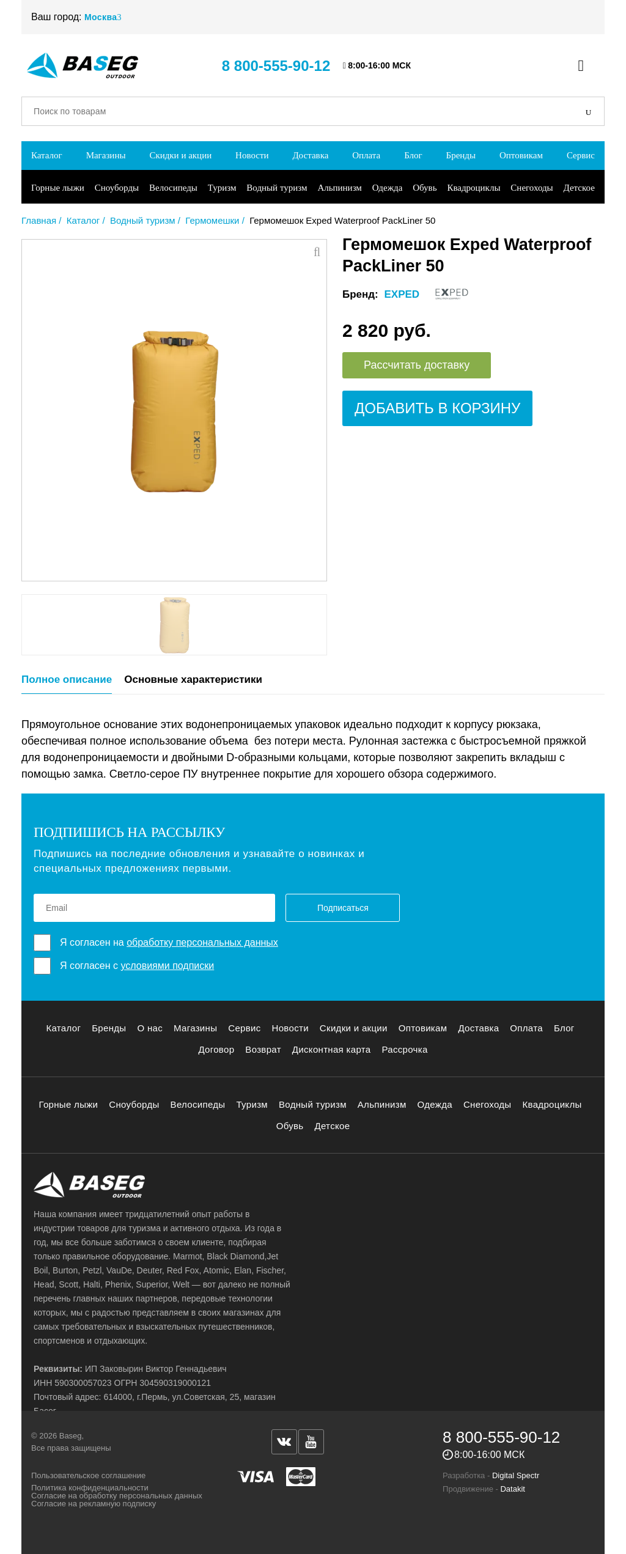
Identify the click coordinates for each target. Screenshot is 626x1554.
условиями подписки (167, 965)
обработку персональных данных (202, 942)
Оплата (366, 155)
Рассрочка (404, 1049)
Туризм (222, 188)
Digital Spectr (515, 1475)
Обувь (424, 188)
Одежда (387, 188)
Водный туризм (276, 188)
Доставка (310, 155)
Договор (216, 1049)
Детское (579, 188)
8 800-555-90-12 (276, 65)
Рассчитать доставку (417, 365)
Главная (38, 220)
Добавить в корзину (437, 408)
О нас (150, 1028)
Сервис (581, 155)
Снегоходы (531, 188)
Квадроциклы (473, 188)
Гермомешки (212, 220)
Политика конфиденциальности (90, 1488)
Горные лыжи (57, 188)
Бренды (461, 155)
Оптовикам (521, 155)
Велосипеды (173, 188)
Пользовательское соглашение (88, 1475)
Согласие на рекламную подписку (93, 1504)
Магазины (106, 155)
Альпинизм (339, 188)
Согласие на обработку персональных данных (116, 1496)
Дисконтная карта (331, 1049)
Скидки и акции (180, 155)
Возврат (263, 1049)
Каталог (46, 155)
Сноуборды (117, 188)
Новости (251, 155)
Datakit (512, 1488)
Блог (413, 155)
